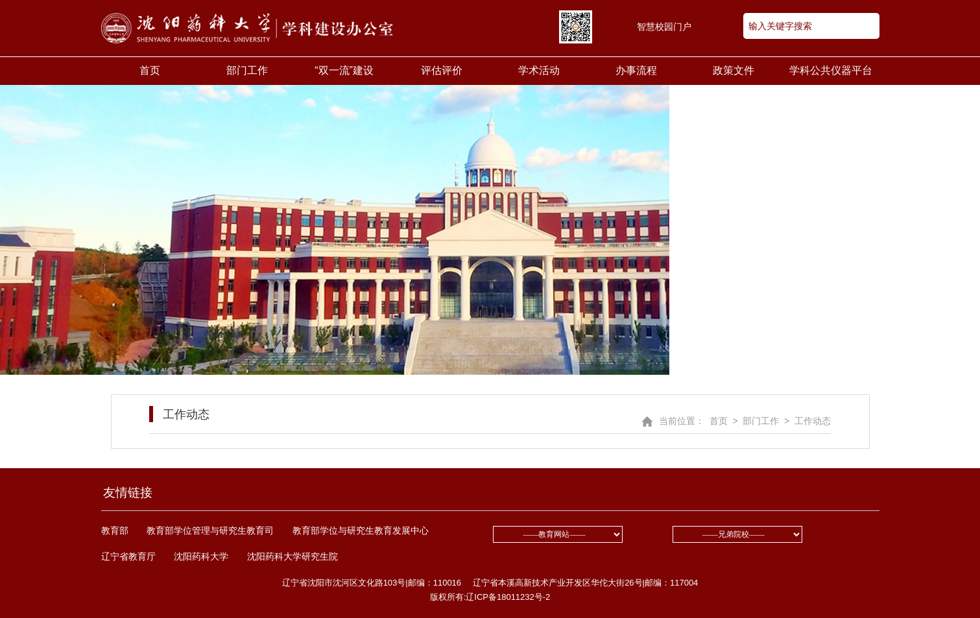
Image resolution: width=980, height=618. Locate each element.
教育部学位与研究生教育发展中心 (361, 530)
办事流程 (636, 70)
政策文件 (733, 70)
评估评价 (441, 70)
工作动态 (179, 414)
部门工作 (247, 70)
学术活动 (539, 70)
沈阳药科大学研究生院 (292, 556)
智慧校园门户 (664, 26)
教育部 (114, 530)
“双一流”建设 (344, 70)
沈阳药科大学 (201, 556)
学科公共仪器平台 (830, 70)
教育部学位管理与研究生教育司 (210, 530)
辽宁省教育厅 (128, 556)
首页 (149, 70)
